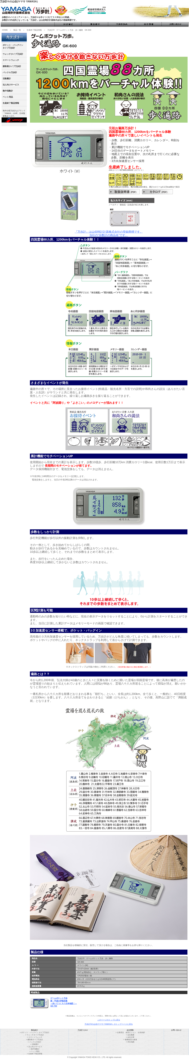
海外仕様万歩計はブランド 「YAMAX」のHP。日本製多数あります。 (14, 113)
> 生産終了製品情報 (34, 1054)
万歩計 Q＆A (83, 1030)
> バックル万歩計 (34, 1042)
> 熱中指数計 (34, 1049)
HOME (5, 30)
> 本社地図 (130, 1042)
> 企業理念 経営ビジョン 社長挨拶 (130, 1032)
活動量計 (7, 78)
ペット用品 (8, 97)
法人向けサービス (11, 84)
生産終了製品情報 (34, 30)
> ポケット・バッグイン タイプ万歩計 (34, 1032)
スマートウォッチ (11, 60)
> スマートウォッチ (34, 1037)
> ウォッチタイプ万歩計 (34, 1035)
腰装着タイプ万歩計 (12, 66)
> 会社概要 (130, 1035)
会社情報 (130, 1030)
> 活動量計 (34, 1044)
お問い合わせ (176, 1030)
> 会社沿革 (130, 1037)
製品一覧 (17, 30)
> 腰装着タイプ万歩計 (34, 1039)
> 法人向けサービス (34, 1047)
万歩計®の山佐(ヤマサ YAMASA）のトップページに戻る (109, 1024)
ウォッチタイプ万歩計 (13, 54)
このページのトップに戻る (108, 1020)
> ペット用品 (34, 1051)
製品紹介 (34, 1030)
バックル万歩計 (10, 72)
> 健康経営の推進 (130, 1039)
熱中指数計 (8, 91)
